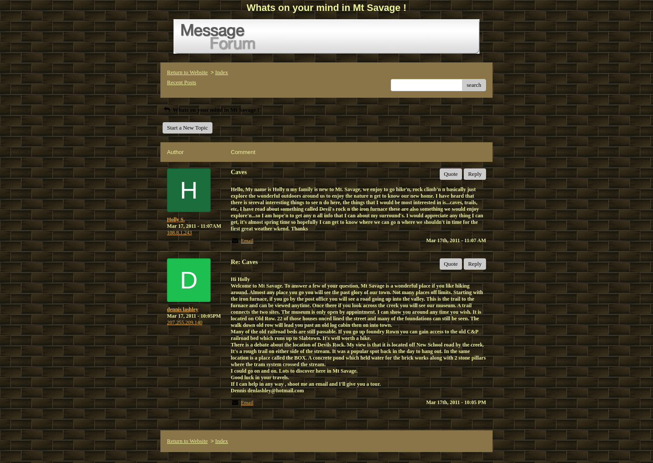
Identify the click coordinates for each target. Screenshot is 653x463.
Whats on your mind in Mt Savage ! (211, 109)
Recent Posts (181, 82)
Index (221, 72)
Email (247, 241)
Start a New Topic (187, 127)
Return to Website (187, 72)
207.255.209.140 (184, 322)
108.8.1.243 (179, 233)
